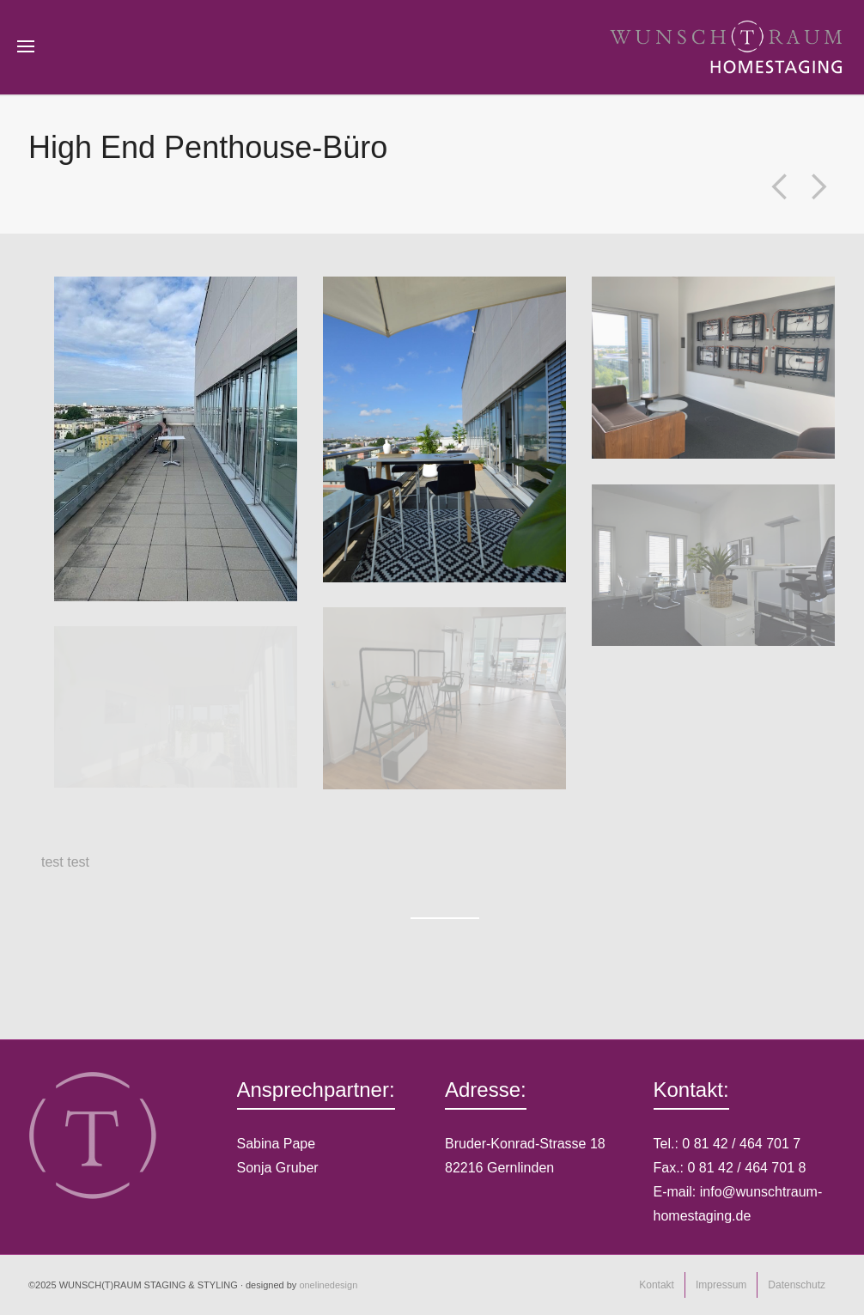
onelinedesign (328, 1285)
